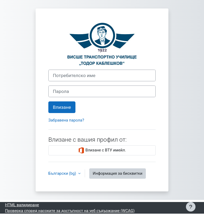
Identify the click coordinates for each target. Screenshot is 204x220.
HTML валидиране (22, 205)
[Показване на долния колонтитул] (191, 207)
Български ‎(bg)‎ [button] (62, 173)
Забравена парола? (66, 120)
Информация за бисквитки (117, 173)
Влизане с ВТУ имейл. (102, 150)
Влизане (62, 107)
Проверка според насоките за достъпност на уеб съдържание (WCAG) (70, 210)
